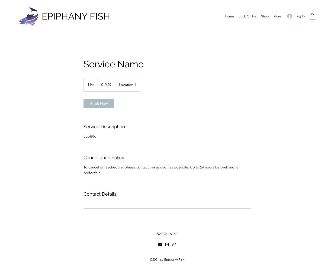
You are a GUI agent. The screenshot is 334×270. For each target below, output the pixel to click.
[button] (312, 16)
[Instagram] (167, 244)
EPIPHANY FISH (76, 16)
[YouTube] (160, 244)
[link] (99, 103)
